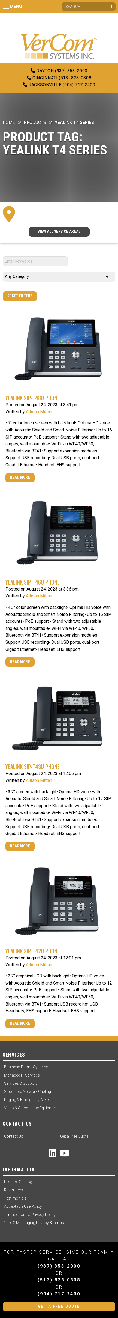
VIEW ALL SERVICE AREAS (59, 231)
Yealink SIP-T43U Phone (32, 766)
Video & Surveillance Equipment (31, 1108)
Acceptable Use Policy (23, 1206)
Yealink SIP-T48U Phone (32, 398)
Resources (13, 1190)
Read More (20, 477)
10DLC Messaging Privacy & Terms (34, 1223)
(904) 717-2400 (59, 1293)
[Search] (89, 6)
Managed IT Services (22, 1075)
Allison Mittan (39, 411)
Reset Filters (19, 296)
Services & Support (20, 1083)
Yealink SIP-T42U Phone (32, 951)
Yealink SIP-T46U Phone (32, 582)
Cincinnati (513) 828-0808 (59, 77)
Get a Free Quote (74, 1136)
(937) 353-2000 (59, 1266)
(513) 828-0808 (59, 1280)
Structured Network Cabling (27, 1091)
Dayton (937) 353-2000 (59, 70)
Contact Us (13, 1136)
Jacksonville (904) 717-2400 (59, 84)
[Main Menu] (6, 7)
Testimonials (15, 1198)
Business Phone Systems (26, 1067)
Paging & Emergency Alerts (27, 1100)
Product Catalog (18, 1182)
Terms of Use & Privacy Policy (30, 1214)
